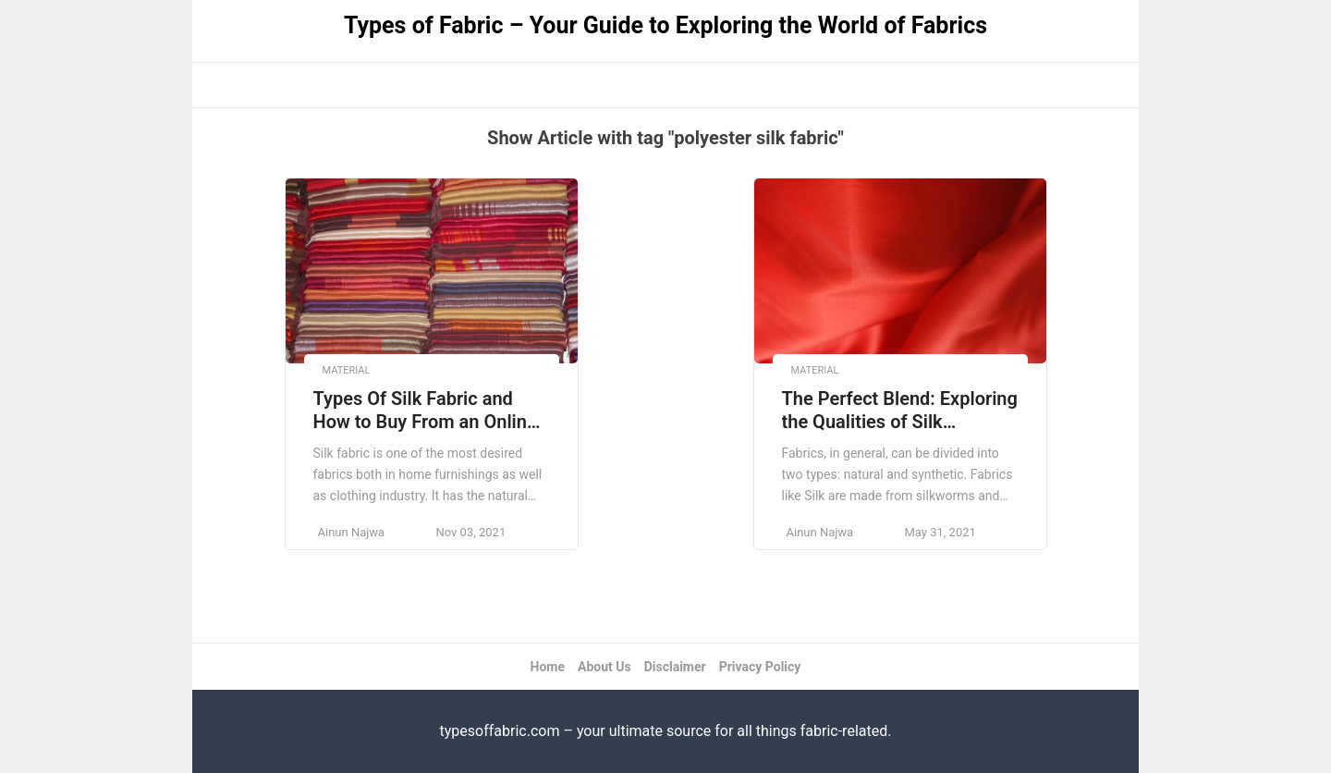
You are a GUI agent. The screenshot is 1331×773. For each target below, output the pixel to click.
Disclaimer (675, 666)
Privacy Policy (760, 666)
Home (548, 666)
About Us (604, 666)
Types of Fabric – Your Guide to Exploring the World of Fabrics (665, 25)
